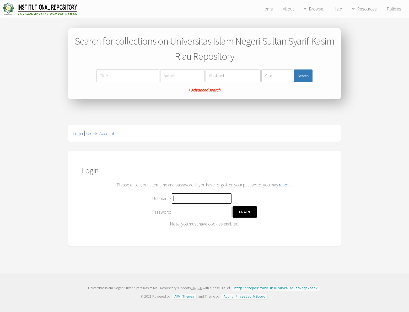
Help (337, 9)
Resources (367, 9)
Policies (394, 9)
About (288, 9)
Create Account (100, 133)
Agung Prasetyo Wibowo (244, 296)
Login (78, 133)
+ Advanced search (204, 90)
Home (267, 9)
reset (284, 185)
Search (303, 76)
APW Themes (184, 296)
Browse (316, 9)
